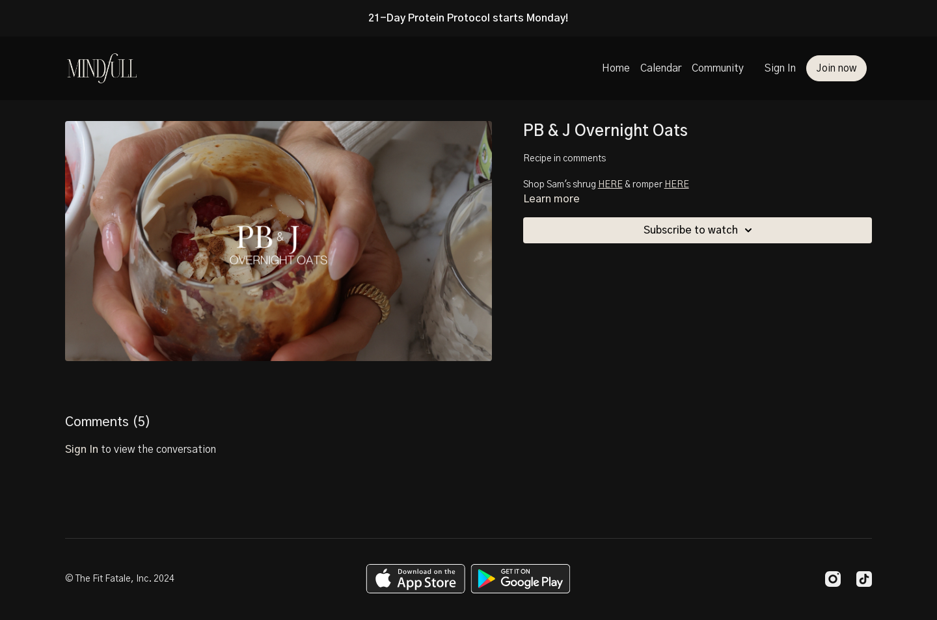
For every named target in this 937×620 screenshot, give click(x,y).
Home (616, 68)
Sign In (780, 68)
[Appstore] (415, 578)
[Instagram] (833, 579)
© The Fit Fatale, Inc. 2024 (119, 579)
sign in (81, 449)
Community (718, 68)
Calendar (660, 68)
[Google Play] (520, 578)
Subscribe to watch (700, 230)
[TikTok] (864, 579)
